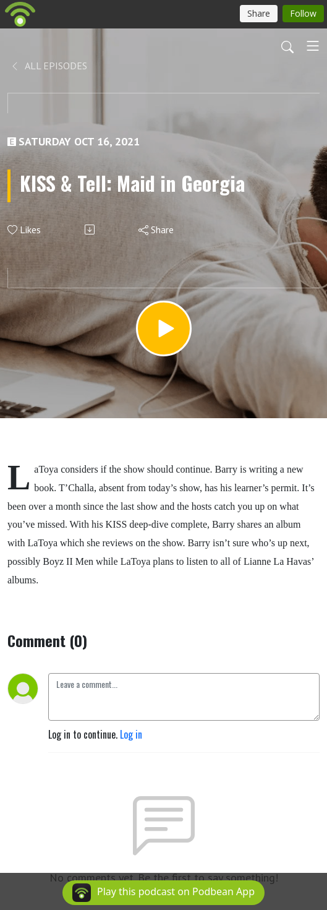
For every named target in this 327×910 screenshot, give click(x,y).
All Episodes (48, 65)
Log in (131, 734)
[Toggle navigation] (313, 46)
